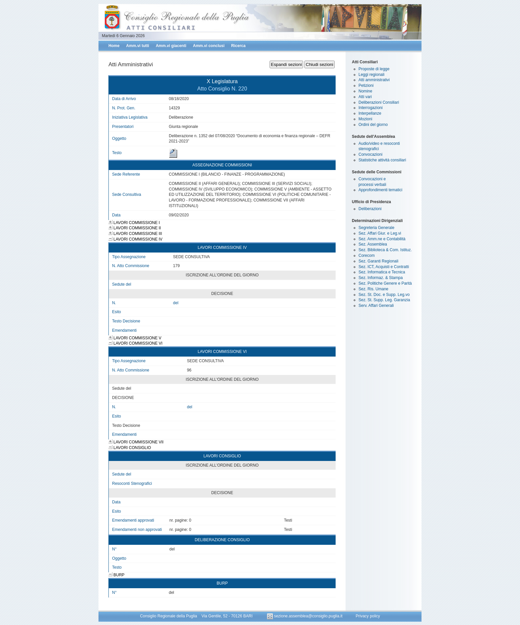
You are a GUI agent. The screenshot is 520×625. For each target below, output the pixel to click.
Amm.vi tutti (137, 45)
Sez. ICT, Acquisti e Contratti (383, 266)
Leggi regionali (371, 74)
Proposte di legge (373, 69)
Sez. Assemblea (372, 244)
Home (113, 45)
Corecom (366, 255)
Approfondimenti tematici (380, 190)
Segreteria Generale (376, 227)
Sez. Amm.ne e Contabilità (381, 239)
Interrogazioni (370, 107)
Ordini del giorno (373, 124)
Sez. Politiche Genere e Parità (385, 283)
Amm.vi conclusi (209, 45)
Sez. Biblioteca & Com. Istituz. (385, 250)
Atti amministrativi (374, 80)
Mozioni (365, 119)
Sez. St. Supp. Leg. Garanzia (384, 300)
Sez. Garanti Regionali (378, 261)
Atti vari (365, 96)
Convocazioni (370, 154)
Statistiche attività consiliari (382, 160)
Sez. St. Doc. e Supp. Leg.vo (384, 294)
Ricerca (238, 45)
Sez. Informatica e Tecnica (381, 272)
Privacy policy (368, 616)
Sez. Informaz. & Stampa (380, 277)
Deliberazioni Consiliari (378, 102)
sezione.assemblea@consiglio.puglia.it (305, 616)
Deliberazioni (369, 208)
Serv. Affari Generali (376, 305)
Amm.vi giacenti (171, 45)
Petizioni (365, 85)
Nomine (365, 91)
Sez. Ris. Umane (373, 289)
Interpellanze (369, 113)
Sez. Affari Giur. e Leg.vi (379, 233)
